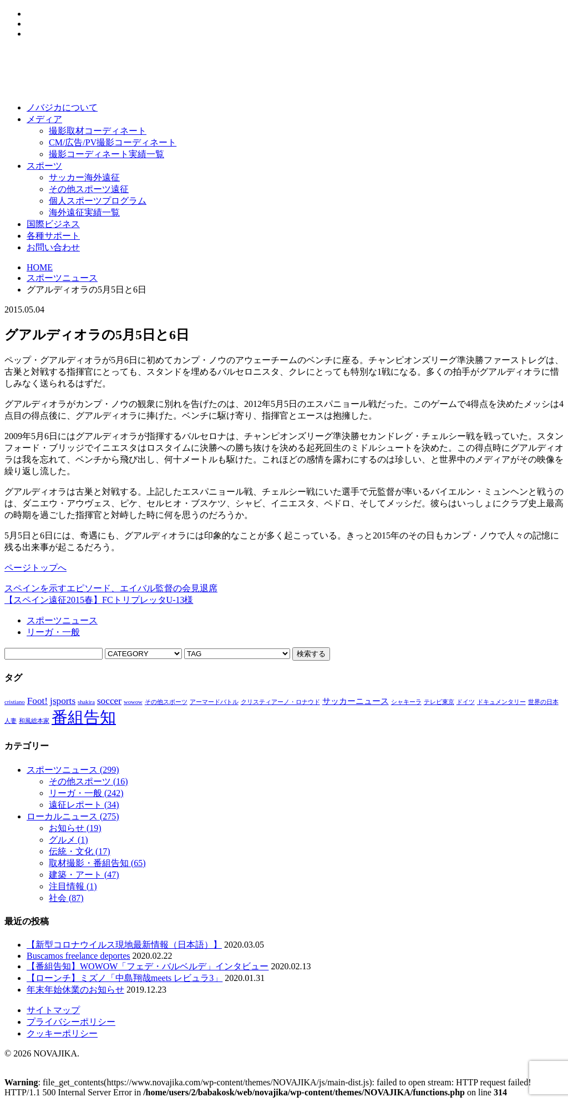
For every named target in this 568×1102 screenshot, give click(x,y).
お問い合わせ (53, 247)
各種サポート (53, 235)
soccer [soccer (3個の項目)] (109, 701)
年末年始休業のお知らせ (75, 989)
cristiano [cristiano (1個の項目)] (14, 702)
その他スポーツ (88, 781)
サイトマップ (53, 1010)
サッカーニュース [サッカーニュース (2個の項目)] (355, 701)
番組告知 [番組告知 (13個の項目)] (84, 717)
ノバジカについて (62, 107)
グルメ (68, 839)
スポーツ (44, 165)
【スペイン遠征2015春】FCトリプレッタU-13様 (98, 600)
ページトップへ (35, 567)
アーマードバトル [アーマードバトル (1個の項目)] (214, 702)
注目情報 (73, 886)
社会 (66, 898)
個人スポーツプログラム (97, 200)
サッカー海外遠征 (84, 177)
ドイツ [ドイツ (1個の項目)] (466, 702)
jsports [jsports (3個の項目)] (62, 701)
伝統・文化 (79, 851)
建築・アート (84, 874)
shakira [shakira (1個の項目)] (86, 702)
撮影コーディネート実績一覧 (106, 154)
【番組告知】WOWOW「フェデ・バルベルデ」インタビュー (147, 966)
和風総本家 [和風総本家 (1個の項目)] (34, 721)
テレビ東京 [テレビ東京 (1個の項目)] (439, 702)
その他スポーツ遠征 (89, 189)
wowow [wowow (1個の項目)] (133, 702)
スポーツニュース (62, 278)
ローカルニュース (73, 816)
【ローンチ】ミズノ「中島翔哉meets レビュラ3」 (124, 978)
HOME (40, 267)
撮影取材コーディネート (97, 130)
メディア (44, 119)
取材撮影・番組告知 (97, 863)
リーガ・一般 (53, 632)
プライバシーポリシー (71, 1021)
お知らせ (75, 828)
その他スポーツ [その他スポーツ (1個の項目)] (166, 702)
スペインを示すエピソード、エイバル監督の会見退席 (110, 588)
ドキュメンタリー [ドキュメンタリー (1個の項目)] (501, 702)
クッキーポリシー (62, 1033)
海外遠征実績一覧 (84, 212)
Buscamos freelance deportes (78, 955)
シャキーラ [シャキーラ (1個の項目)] (406, 702)
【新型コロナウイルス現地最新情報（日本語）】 (124, 944)
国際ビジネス (53, 224)
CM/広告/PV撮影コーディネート (112, 142)
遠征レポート (84, 804)
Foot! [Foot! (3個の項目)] (37, 701)
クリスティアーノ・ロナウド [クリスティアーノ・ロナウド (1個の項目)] (280, 702)
